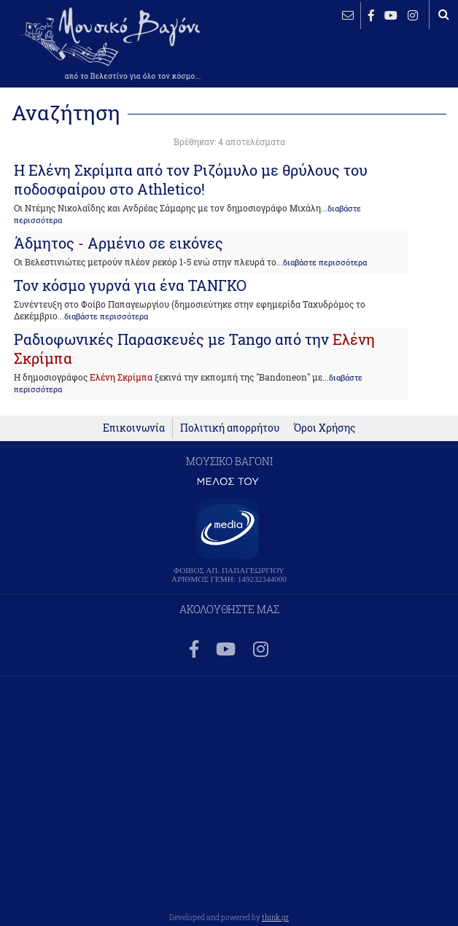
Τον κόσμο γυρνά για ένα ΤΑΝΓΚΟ (130, 285)
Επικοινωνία (134, 428)
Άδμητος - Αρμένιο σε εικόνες (118, 242)
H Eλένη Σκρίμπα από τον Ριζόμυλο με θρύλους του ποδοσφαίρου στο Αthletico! (191, 179)
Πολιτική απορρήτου (229, 428)
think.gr (275, 917)
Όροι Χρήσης (324, 428)
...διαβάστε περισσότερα (321, 262)
